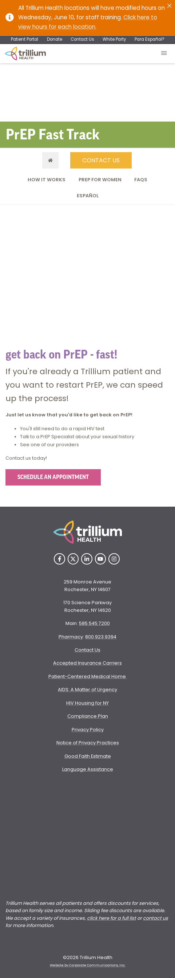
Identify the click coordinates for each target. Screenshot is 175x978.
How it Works (46, 180)
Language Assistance (87, 769)
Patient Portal (24, 39)
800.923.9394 (100, 637)
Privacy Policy (88, 729)
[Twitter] (73, 559)
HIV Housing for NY (87, 703)
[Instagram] (114, 559)
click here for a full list (111, 918)
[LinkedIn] (86, 559)
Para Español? (149, 39)
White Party (114, 39)
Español (88, 196)
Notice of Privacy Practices (87, 743)
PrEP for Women (100, 180)
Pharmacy (71, 637)
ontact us (157, 918)
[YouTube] (100, 559)
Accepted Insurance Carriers (87, 663)
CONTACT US (101, 160)
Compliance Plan (87, 716)
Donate (54, 39)
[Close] (169, 5)
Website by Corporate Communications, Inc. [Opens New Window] (88, 965)
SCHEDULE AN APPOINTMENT (53, 477)
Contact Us (82, 39)
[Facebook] (59, 559)
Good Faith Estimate (87, 756)
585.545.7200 (94, 623)
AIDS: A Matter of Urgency (87, 689)
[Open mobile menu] (164, 53)
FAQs (140, 180)
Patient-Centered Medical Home (87, 676)
